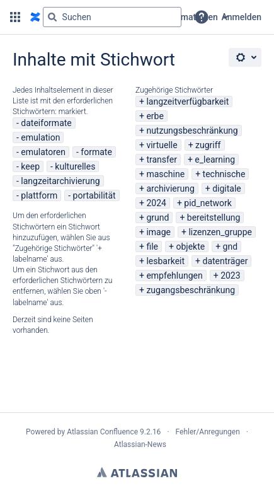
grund (157, 217)
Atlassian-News (140, 444)
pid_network (208, 203)
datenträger (225, 261)
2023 (230, 275)
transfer (161, 159)
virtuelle (161, 145)
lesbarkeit (165, 261)
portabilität (94, 195)
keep (30, 166)
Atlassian (137, 472)
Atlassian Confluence (102, 431)
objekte (190, 246)
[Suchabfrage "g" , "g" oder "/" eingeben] (112, 17)
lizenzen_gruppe (220, 232)
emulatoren (43, 152)
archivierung (170, 188)
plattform (39, 195)
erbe (154, 116)
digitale (226, 188)
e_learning (215, 159)
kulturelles (75, 166)
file (152, 246)
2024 (156, 203)
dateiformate (46, 123)
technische (224, 174)
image (158, 232)
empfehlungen (174, 275)
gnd (230, 246)
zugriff (207, 145)
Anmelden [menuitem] (241, 17)
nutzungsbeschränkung (191, 130)
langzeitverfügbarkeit (187, 101)
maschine (165, 174)
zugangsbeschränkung (190, 290)
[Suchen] (52, 17)
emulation (40, 137)
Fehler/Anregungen (208, 431)
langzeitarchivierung (60, 181)
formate (96, 152)
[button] (15, 17)
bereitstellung (214, 217)
